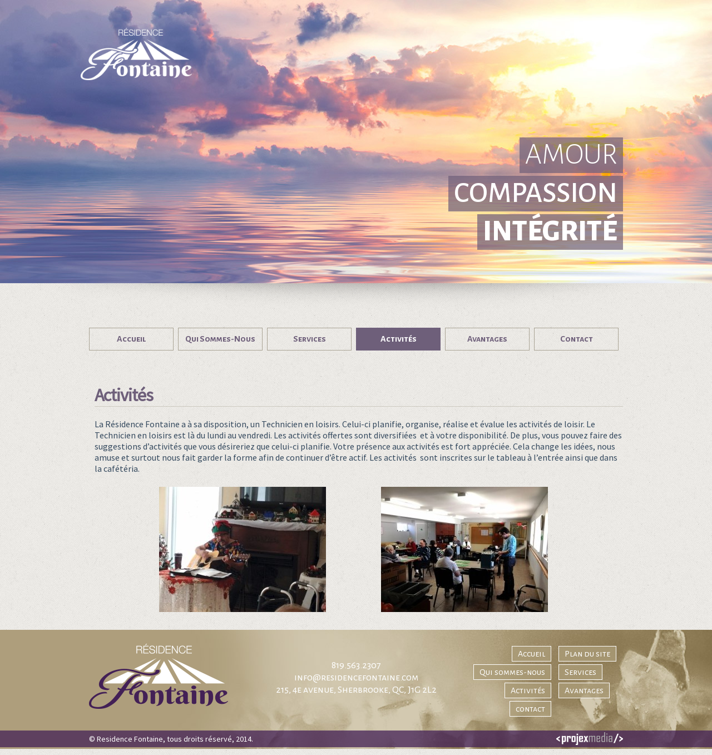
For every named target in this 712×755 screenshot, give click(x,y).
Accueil (531, 653)
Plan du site (587, 653)
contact (530, 708)
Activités (528, 690)
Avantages (584, 690)
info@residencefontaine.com (356, 678)
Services (580, 672)
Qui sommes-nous (512, 672)
